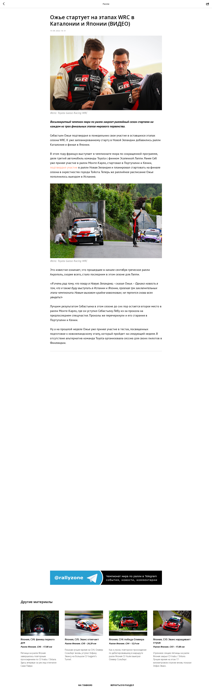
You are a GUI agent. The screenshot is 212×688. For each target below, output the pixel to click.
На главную (85, 685)
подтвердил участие (63, 167)
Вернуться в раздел (122, 685)
